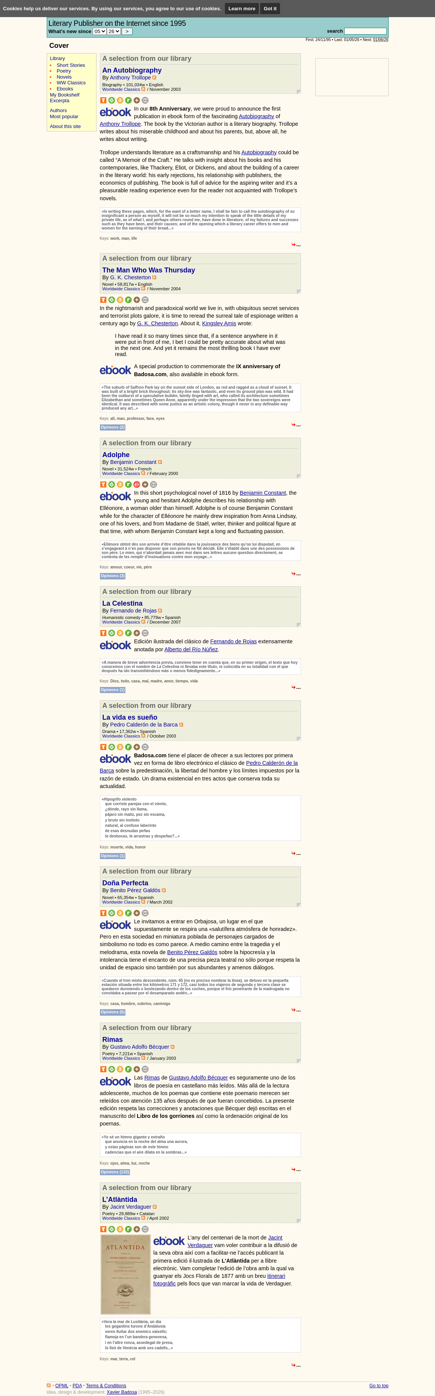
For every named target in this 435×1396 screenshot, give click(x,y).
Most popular (64, 116)
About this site (65, 126)
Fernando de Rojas (133, 611)
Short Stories (71, 65)
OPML (61, 1385)
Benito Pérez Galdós (135, 890)
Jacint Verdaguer (130, 1207)
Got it (270, 8)
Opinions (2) (113, 427)
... (298, 244)
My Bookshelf (64, 95)
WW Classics (71, 82)
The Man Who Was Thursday (148, 270)
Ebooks (65, 89)
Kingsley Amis (219, 323)
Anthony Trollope (130, 77)
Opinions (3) (113, 575)
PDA (77, 1385)
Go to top (378, 1385)
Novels (64, 77)
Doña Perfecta (125, 883)
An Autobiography (131, 70)
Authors (58, 110)
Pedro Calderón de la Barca (144, 725)
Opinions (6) (113, 1012)
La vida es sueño (129, 717)
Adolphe (116, 455)
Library (57, 58)
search (335, 31)
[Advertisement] (69, 250)
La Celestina (122, 603)
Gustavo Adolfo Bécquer (139, 1047)
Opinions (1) (113, 689)
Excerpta (59, 100)
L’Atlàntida (119, 1199)
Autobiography (256, 116)
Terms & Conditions (106, 1385)
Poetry (64, 71)
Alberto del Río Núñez (191, 649)
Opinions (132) (115, 1172)
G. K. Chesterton (130, 277)
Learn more (241, 8)
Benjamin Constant (133, 462)
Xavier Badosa (122, 1392)
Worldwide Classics (121, 89)
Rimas (112, 1039)
